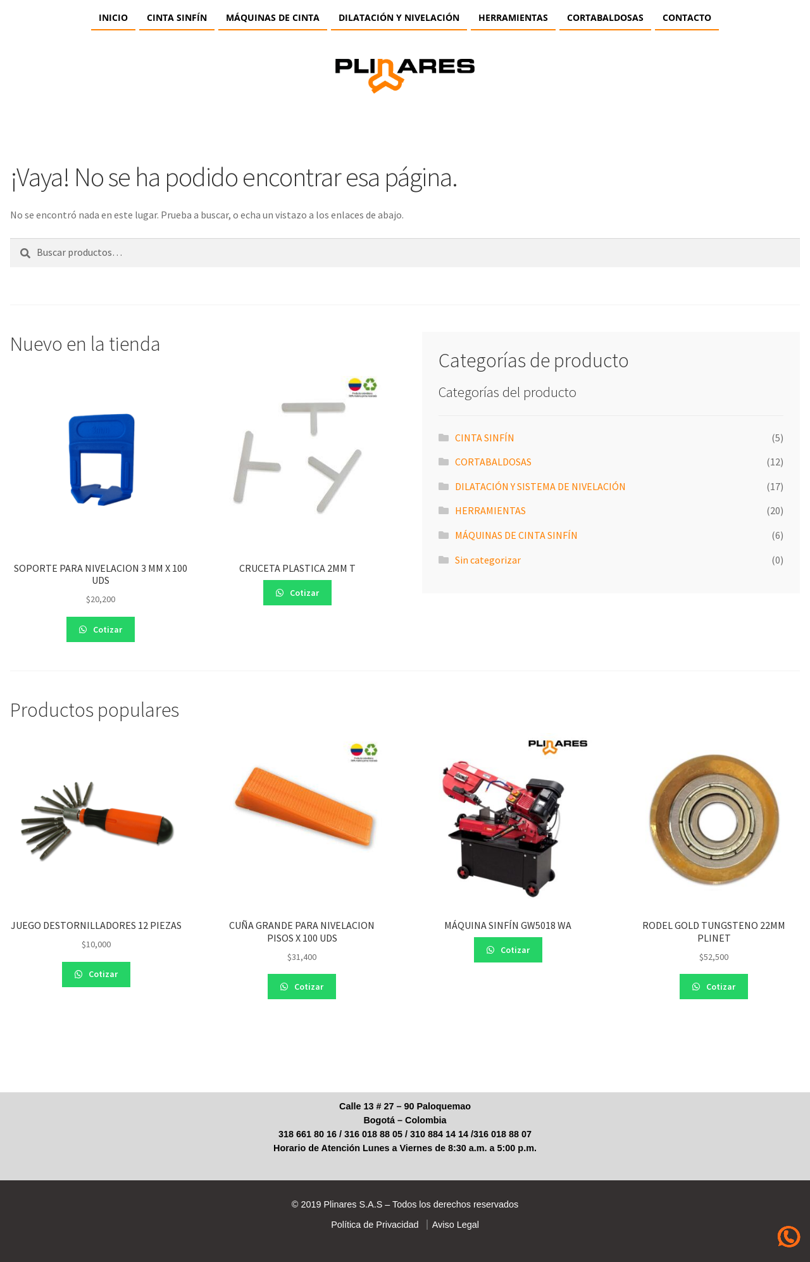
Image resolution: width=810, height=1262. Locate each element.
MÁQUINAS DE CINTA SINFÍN (516, 535)
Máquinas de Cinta (273, 17)
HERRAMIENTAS (513, 17)
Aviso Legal (453, 1225)
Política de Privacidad (374, 1225)
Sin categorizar (488, 559)
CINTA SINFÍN (177, 17)
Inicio (113, 17)
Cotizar (106, 629)
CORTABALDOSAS (605, 17)
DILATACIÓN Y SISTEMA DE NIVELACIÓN (540, 486)
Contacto (687, 17)
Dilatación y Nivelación (399, 17)
